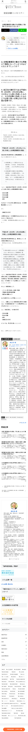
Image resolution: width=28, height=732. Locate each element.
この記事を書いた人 (7, 339)
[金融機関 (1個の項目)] (6, 708)
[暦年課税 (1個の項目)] (13, 691)
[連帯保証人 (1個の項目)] (15, 699)
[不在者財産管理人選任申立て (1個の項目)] (19, 706)
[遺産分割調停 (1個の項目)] (22, 689)
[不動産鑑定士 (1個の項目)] (22, 694)
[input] (14, 623)
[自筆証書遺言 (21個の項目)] (17, 669)
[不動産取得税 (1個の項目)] (20, 718)
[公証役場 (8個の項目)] (23, 672)
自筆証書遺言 (13, 417)
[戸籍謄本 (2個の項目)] (4, 686)
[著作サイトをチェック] (10, 559)
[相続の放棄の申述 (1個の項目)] (6, 689)
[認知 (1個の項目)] (15, 689)
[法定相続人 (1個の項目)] (22, 696)
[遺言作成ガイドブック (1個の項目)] (8, 711)
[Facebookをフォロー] (14, 559)
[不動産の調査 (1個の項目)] (21, 711)
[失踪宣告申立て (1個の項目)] (6, 699)
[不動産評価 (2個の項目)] (12, 682)
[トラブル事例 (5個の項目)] (5, 677)
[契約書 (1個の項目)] (16, 713)
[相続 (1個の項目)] (24, 713)
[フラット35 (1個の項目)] (5, 706)
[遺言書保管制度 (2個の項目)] (14, 684)
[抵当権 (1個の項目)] (5, 696)
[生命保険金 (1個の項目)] (5, 691)
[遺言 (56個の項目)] (3, 669)
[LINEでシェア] (22, 30)
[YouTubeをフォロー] (16, 559)
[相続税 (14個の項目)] (24, 669)
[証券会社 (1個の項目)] (12, 701)
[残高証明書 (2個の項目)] (5, 684)
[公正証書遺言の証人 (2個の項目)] (21, 682)
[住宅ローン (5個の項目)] (22, 677)
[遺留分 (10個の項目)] (14, 672)
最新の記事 (17, 339)
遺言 (3, 417)
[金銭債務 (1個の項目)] (23, 704)
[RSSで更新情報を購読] (18, 559)
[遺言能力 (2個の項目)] (4, 682)
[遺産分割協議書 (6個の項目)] (15, 674)
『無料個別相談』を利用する (14, 729)
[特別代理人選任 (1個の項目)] (22, 716)
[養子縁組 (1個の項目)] (5, 694)
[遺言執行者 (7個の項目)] (5, 674)
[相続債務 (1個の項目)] (4, 716)
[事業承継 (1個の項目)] (23, 699)
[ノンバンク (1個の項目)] (5, 701)
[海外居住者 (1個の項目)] (13, 694)
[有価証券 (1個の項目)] (13, 696)
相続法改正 (20, 417)
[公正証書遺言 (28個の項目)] (9, 669)
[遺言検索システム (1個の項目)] (21, 701)
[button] (25, 623)
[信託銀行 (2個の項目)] (11, 686)
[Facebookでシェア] (14, 30)
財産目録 (4, 419)
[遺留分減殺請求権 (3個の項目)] (21, 679)
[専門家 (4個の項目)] (13, 679)
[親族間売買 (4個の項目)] (5, 679)
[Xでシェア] (5, 30)
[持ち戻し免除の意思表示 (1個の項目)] (19, 708)
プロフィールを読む (13, 48)
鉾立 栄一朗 (13, 342)
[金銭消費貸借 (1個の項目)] (7, 718)
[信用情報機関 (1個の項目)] (22, 691)
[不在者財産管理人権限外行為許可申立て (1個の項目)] (10, 704)
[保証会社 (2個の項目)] (23, 684)
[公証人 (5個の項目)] (23, 674)
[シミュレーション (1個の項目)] (13, 716)
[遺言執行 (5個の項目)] (14, 677)
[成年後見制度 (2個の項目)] (18, 686)
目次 (12, 132)
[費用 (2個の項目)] (24, 686)
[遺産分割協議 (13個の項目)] (6, 672)
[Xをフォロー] (12, 559)
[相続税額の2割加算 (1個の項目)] (7, 713)
